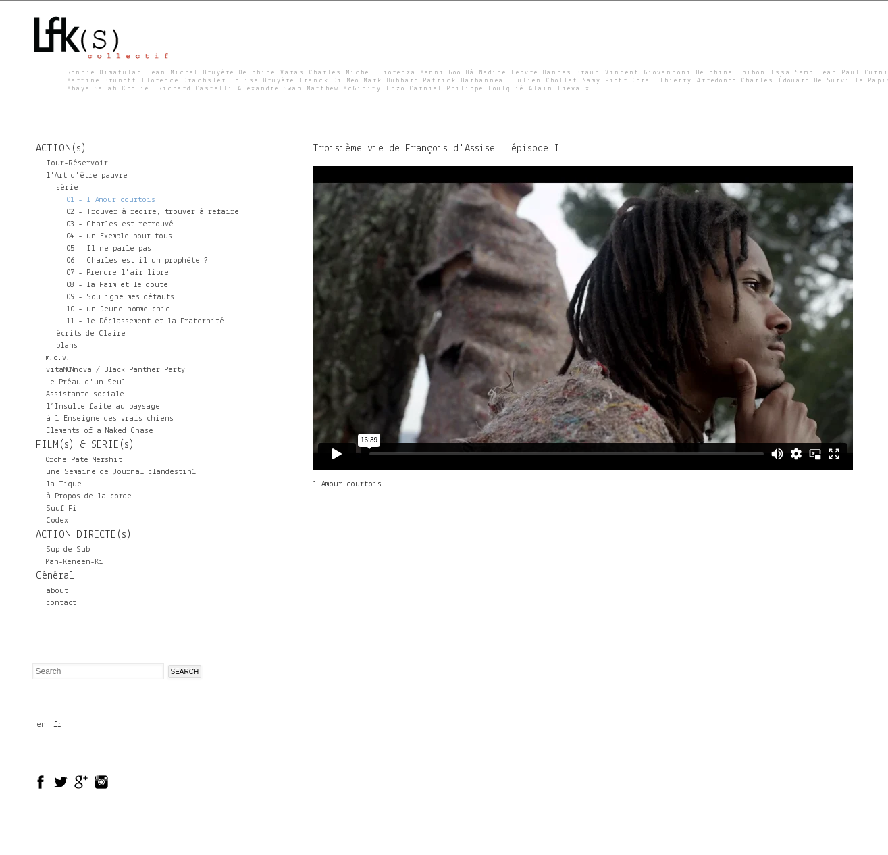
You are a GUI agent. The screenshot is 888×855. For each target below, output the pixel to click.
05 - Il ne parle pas (108, 248)
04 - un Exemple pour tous (119, 236)
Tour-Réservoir (77, 163)
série (67, 188)
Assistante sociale (85, 394)
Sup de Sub (68, 550)
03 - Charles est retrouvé (120, 224)
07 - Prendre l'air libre (117, 273)
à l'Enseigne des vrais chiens (110, 419)
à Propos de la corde (89, 496)
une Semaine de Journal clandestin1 (121, 472)
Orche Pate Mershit (84, 460)
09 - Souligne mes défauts (120, 297)
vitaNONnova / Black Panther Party (115, 370)
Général (55, 576)
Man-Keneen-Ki (74, 562)
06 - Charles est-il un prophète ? (137, 261)
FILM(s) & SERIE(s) (85, 445)
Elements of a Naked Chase (99, 431)
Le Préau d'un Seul (86, 382)
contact (61, 603)
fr (57, 725)
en (41, 725)
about (57, 591)
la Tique (64, 484)
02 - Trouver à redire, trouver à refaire (152, 212)
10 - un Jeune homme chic (117, 309)
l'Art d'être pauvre (87, 176)
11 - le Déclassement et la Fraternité (145, 321)
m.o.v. (58, 358)
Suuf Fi (61, 508)
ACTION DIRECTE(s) (84, 534)
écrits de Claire (91, 334)
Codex (57, 521)
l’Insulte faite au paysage (103, 407)
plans (67, 346)
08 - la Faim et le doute (117, 285)
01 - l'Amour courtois (110, 200)
